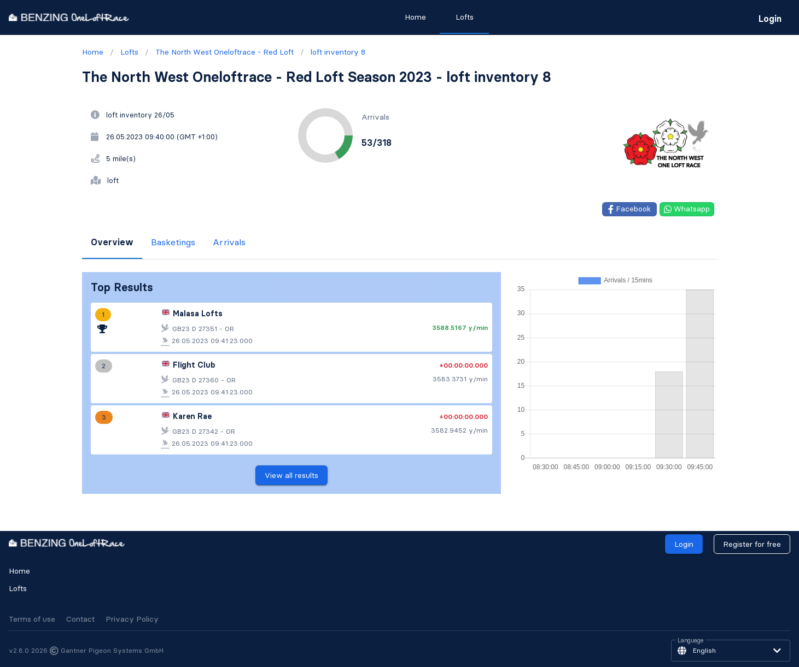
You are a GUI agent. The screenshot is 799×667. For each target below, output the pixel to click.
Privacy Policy (132, 619)
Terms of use (32, 619)
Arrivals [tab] (229, 242)
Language (691, 641)
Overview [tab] (112, 242)
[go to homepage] (69, 17)
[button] (730, 651)
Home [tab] (414, 17)
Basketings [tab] (173, 242)
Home (19, 571)
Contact (80, 619)
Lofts (18, 588)
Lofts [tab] (464, 17)
